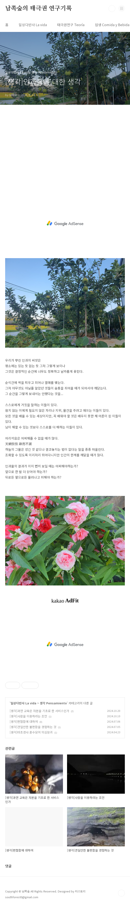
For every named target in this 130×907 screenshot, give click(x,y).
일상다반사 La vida (33, 24)
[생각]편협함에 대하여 (24, 721)
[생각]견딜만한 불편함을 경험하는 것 (33, 727)
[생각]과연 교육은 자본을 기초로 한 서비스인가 (39, 711)
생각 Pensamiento (53, 703)
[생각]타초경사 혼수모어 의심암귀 (31, 732)
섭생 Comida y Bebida (112, 24)
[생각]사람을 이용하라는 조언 (28, 716)
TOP (121, 893)
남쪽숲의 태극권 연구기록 (38, 9)
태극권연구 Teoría (70, 24)
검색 (112, 8)
